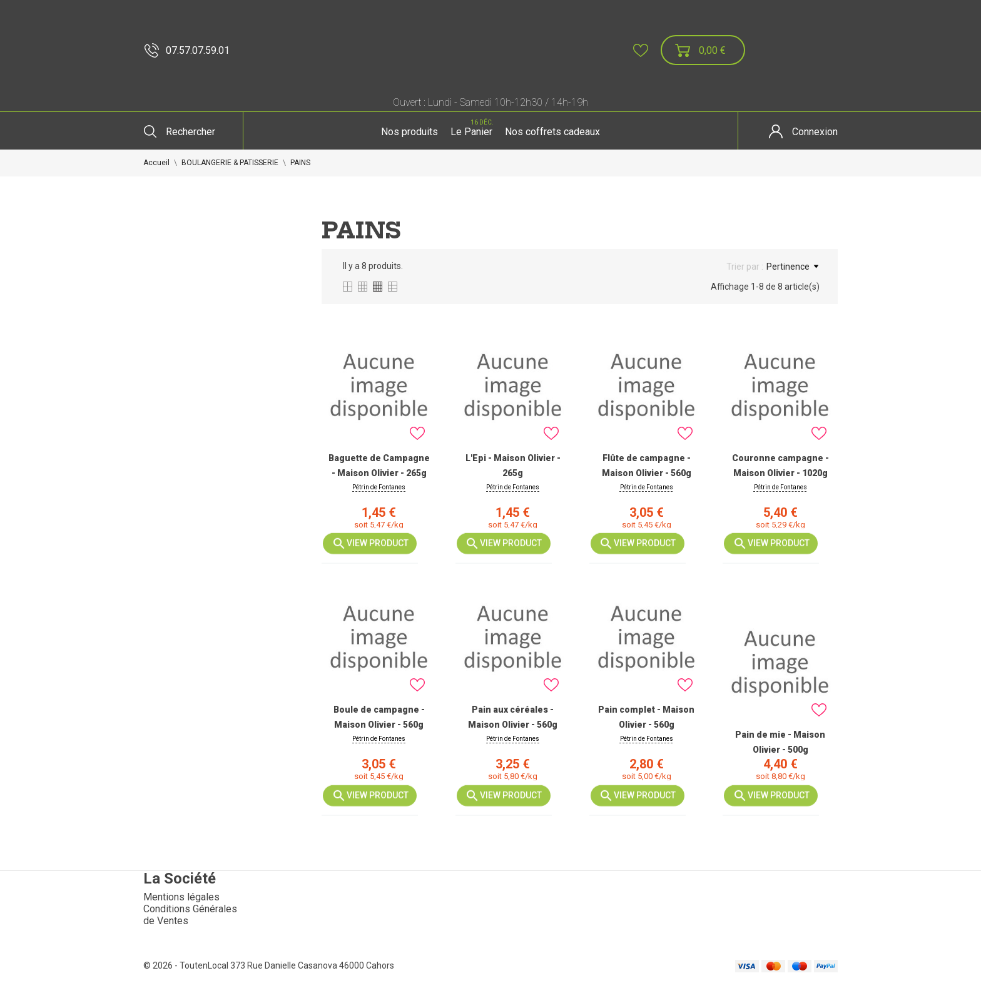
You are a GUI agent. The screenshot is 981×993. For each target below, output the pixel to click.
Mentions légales (181, 897)
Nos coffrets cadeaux (552, 132)
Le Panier (473, 128)
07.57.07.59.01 (187, 50)
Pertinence (792, 266)
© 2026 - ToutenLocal (186, 965)
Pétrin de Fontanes (378, 487)
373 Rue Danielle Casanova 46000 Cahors (312, 965)
